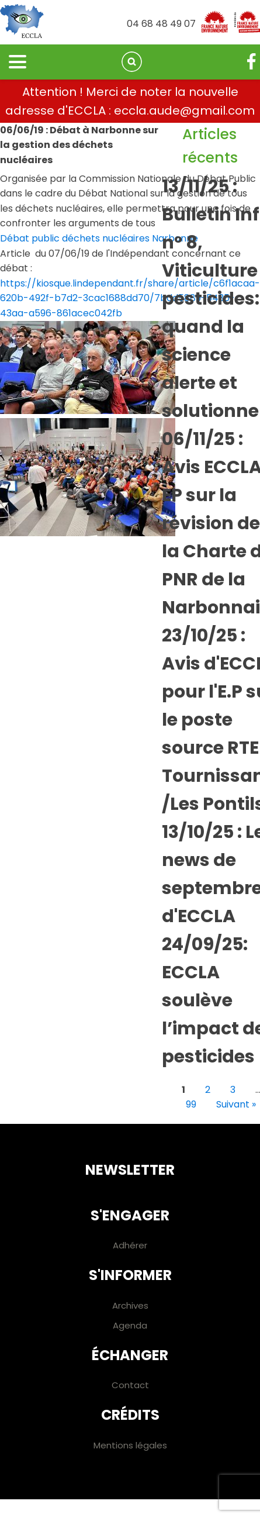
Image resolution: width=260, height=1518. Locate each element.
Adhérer (130, 1245)
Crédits (130, 1414)
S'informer (130, 1275)
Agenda (130, 1325)
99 (191, 1104)
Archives (130, 1305)
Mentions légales (130, 1445)
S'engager (130, 1215)
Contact (130, 1385)
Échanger (130, 1355)
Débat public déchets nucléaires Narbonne (99, 238)
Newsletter (130, 1169)
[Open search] (132, 61)
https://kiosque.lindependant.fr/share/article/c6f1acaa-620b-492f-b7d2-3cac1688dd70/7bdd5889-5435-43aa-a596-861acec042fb (130, 298)
